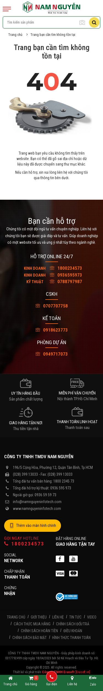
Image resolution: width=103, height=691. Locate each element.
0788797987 (51, 281)
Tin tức (75, 617)
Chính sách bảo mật (29, 637)
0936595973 (51, 275)
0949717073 (51, 354)
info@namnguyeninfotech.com (37, 502)
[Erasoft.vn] (82, 672)
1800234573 (51, 268)
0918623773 (51, 330)
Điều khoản (72, 631)
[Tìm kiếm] (94, 22)
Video (91, 617)
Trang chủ (15, 35)
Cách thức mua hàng (32, 624)
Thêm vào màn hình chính (32, 525)
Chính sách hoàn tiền (39, 631)
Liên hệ (58, 617)
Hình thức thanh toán (71, 637)
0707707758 (51, 306)
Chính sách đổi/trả (72, 624)
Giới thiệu (39, 617)
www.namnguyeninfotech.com (37, 508)
